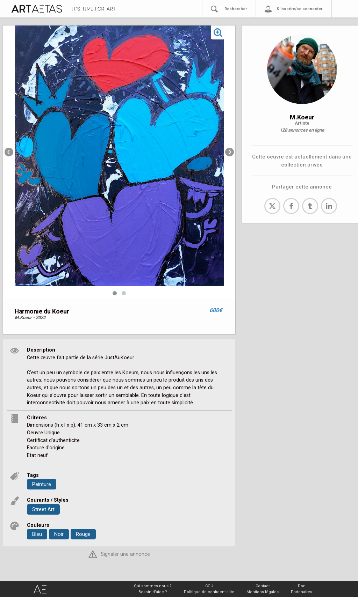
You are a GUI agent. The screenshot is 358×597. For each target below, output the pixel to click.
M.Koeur (302, 117)
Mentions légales (262, 592)
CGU (209, 586)
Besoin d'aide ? (152, 592)
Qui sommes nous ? (153, 586)
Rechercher (235, 9)
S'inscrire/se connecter (299, 9)
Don (302, 586)
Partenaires (301, 592)
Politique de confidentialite (209, 592)
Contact (263, 586)
